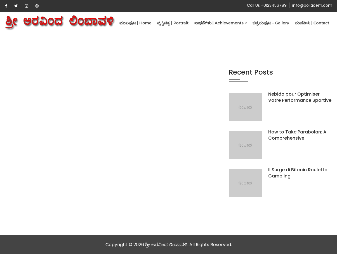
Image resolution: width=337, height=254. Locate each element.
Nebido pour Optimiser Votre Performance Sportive (299, 97)
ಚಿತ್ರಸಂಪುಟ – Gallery (271, 23)
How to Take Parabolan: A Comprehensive (297, 135)
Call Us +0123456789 (267, 5)
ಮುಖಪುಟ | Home (135, 23)
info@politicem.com (312, 5)
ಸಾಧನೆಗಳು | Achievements (219, 23)
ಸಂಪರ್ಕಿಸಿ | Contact (312, 23)
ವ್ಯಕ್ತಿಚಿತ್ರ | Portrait (173, 23)
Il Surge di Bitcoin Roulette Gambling (297, 173)
